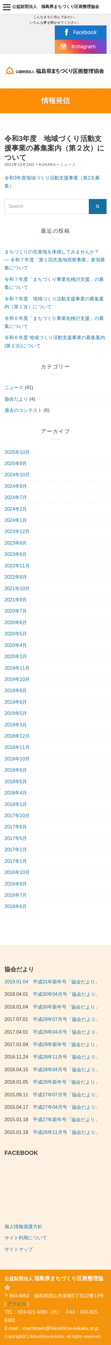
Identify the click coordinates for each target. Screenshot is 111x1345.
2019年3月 (15, 724)
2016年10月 (17, 872)
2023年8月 (15, 554)
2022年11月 (17, 565)
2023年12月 (17, 531)
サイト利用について (25, 1237)
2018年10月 (17, 758)
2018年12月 (17, 736)
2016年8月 (15, 883)
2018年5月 (15, 781)
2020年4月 (15, 645)
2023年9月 (15, 543)
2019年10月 (17, 679)
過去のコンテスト (23, 410)
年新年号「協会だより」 (74, 981)
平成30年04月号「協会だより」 (66, 994)
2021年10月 (17, 588)
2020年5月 (15, 633)
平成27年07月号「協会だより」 (66, 1094)
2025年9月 (15, 463)
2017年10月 (17, 815)
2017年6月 (15, 826)
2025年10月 (17, 452)
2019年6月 (15, 702)
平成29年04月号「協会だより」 (66, 1032)
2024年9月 (15, 486)
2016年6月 (15, 906)
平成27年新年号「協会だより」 (66, 1119)
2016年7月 (15, 895)
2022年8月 (15, 577)
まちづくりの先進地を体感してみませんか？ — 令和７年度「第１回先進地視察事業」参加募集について (54, 260)
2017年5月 (15, 838)
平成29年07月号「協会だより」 (66, 1019)
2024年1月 (15, 520)
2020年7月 (15, 611)
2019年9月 (15, 690)
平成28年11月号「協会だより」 (66, 1056)
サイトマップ (18, 1249)
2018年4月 (15, 792)
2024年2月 (15, 509)
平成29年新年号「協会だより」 (66, 1044)
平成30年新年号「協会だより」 (66, 1006)
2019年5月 (15, 713)
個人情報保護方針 (23, 1226)
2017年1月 (15, 861)
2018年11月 (17, 747)
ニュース (68, 165)
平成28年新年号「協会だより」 (66, 1082)
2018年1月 (15, 804)
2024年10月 (17, 474)
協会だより (16, 399)
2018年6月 (15, 770)
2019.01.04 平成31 (26, 981)
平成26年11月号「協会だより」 (66, 1132)
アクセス (16, 1304)
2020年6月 (15, 622)
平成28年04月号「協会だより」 (66, 1069)
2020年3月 (15, 656)
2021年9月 (15, 599)
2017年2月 (15, 849)
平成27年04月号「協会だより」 (66, 1107)
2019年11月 (17, 668)
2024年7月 (15, 497)
